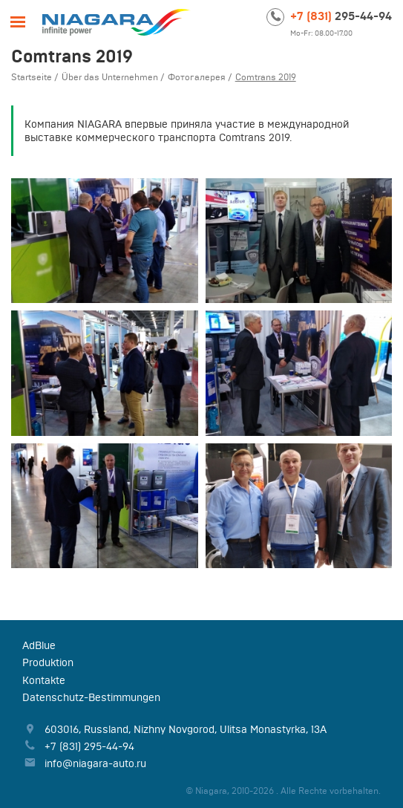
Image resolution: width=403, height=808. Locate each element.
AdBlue (39, 645)
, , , (186, 729)
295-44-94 (341, 15)
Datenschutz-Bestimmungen (91, 697)
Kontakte (43, 680)
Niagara (116, 22)
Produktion (47, 662)
